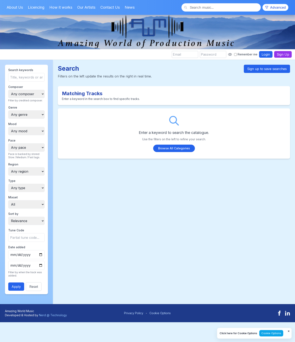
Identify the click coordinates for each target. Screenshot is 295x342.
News (130, 7)
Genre (12, 107)
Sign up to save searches (267, 69)
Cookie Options (160, 313)
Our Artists (86, 7)
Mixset (13, 197)
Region (13, 164)
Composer (15, 87)
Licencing (36, 7)
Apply (16, 287)
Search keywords (20, 70)
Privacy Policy (133, 313)
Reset (33, 287)
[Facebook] (279, 313)
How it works (60, 7)
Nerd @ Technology (53, 315)
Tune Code (16, 230)
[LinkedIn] (287, 313)
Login (266, 54)
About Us (15, 7)
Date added (16, 247)
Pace (11, 140)
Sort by (13, 214)
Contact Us (110, 7)
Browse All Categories (174, 148)
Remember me (245, 54)
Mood (12, 124)
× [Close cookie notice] (289, 331)
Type (11, 181)
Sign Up (283, 54)
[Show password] (229, 54)
